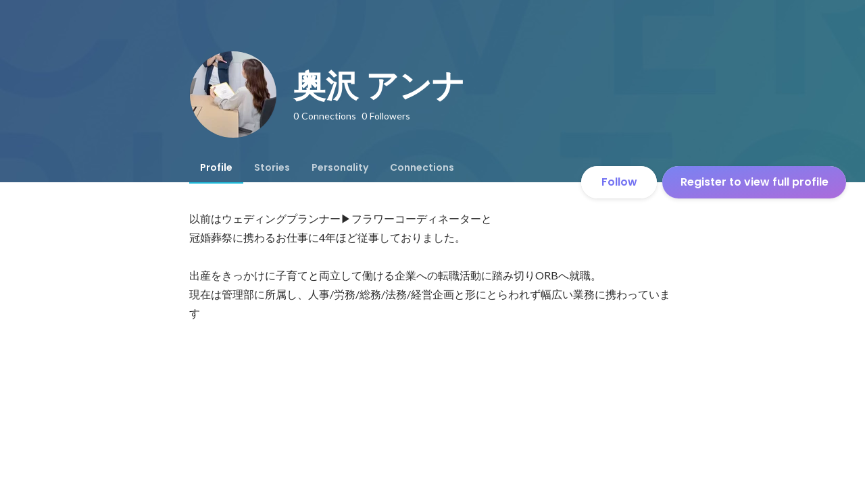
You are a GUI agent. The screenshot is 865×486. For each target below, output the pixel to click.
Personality (340, 167)
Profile (216, 167)
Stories (272, 167)
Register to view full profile (755, 182)
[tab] (216, 167)
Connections (422, 167)
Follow (619, 182)
